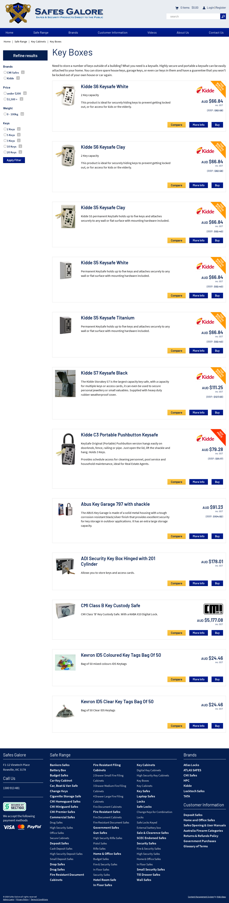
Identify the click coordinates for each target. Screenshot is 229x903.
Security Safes (101, 874)
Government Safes (106, 827)
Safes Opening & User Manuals (205, 825)
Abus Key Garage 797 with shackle (115, 504)
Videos (152, 32)
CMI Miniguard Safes (64, 806)
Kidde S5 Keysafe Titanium (107, 317)
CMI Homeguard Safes (65, 801)
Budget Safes (59, 775)
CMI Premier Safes (62, 812)
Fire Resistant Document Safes (111, 822)
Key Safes (143, 791)
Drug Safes (56, 822)
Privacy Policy (22, 899)
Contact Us (216, 32)
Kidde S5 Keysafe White (104, 262)
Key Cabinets (38, 41)
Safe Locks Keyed (147, 822)
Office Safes (57, 833)
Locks (141, 801)
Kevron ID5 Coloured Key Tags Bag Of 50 (121, 655)
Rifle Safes (99, 848)
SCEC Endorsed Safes (151, 838)
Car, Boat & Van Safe (64, 786)
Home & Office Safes (107, 854)
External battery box (149, 827)
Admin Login (8, 899)
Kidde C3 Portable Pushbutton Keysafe (119, 434)
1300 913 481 (11, 788)
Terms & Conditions (39, 899)
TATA (187, 796)
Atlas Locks (191, 765)
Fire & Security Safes (105, 864)
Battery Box (58, 770)
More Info (198, 124)
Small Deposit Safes (61, 859)
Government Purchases (200, 841)
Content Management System (201, 897)
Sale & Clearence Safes (153, 833)
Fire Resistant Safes (106, 812)
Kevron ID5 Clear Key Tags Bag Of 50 (117, 701)
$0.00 (194, 7)
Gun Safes (100, 833)
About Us (183, 32)
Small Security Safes (151, 869)
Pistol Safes (100, 843)
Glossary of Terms (196, 846)
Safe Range (41, 32)
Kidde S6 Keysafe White (104, 86)
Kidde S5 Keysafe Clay (103, 207)
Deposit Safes (59, 843)
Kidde (188, 786)
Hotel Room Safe (104, 880)
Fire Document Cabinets (107, 806)
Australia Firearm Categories (203, 830)
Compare (176, 124)
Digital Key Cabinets (149, 770)
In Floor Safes (101, 869)
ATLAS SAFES (192, 770)
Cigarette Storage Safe (65, 796)
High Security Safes (61, 827)
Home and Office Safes (199, 820)
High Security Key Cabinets (153, 775)
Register (221, 7)
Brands (73, 32)
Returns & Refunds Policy (201, 836)
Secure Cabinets (59, 838)
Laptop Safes (146, 796)
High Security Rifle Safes (107, 838)
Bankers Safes (59, 765)
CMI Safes (190, 775)
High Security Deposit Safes (66, 854)
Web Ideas (221, 897)
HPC (186, 780)
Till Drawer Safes (148, 874)
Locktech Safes (194, 791)
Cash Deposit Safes (61, 848)
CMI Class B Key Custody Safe (110, 605)
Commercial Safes (62, 817)
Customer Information (113, 32)
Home (9, 32)
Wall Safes (144, 880)
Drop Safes (57, 864)
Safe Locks (144, 806)
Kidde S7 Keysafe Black (104, 373)
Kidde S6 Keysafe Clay (103, 147)
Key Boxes (55, 41)
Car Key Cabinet (61, 780)
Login (210, 7)
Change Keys (59, 791)
